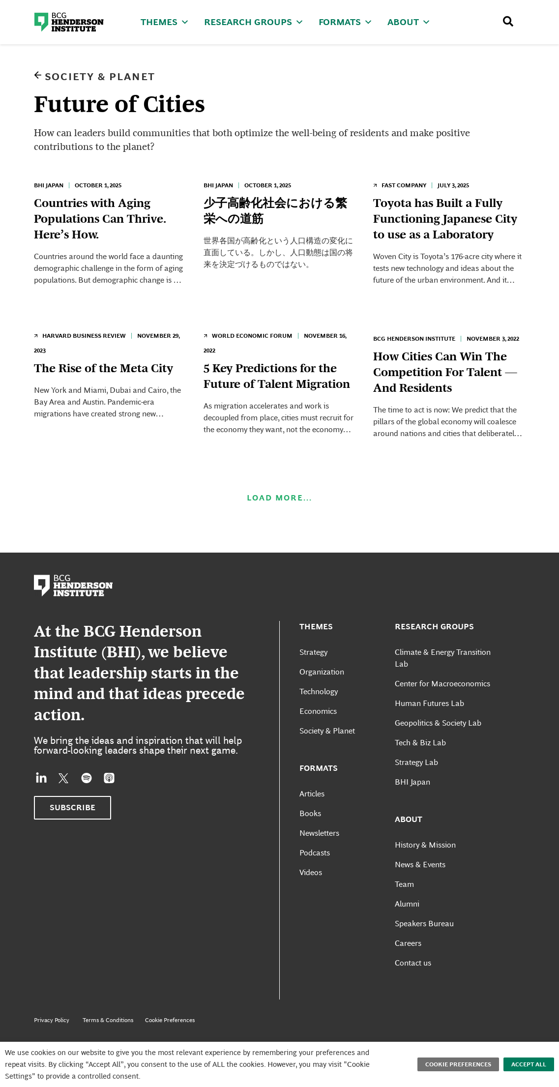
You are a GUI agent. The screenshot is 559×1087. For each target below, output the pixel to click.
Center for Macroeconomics (442, 709)
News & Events (420, 890)
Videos (310, 898)
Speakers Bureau (424, 949)
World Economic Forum (252, 349)
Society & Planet (100, 76)
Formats (346, 22)
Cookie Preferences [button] (458, 1064)
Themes (165, 22)
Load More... (279, 524)
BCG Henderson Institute (414, 352)
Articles (311, 819)
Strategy (313, 678)
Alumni (407, 930)
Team (404, 910)
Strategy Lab (416, 788)
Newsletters (319, 859)
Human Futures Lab (429, 729)
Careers (408, 969)
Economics (318, 737)
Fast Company (404, 185)
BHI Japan (48, 185)
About (409, 22)
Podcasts (314, 878)
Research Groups (254, 22)
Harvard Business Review (84, 349)
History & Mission (425, 871)
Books (310, 839)
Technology (318, 717)
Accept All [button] (528, 1064)
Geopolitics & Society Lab (438, 749)
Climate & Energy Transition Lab (443, 684)
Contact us (413, 989)
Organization (321, 698)
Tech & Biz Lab (420, 768)
